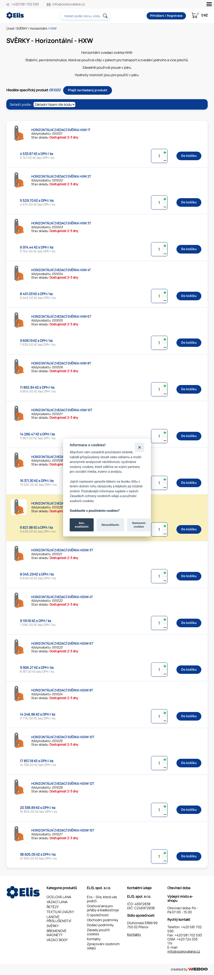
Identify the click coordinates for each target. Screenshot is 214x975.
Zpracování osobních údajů (103, 946)
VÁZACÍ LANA (57, 902)
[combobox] (85, 16)
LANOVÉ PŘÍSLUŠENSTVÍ (59, 918)
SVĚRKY (21, 28)
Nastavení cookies (138, 524)
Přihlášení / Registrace (166, 16)
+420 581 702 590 (25, 4)
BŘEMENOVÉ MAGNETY (57, 932)
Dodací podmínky (100, 925)
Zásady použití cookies (98, 932)
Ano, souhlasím (82, 524)
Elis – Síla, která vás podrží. (102, 899)
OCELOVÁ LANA (59, 897)
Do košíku (189, 155)
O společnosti (98, 915)
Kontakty (94, 939)
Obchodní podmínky (102, 920)
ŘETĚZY (53, 907)
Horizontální (38, 28)
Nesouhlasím (110, 524)
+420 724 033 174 (182, 941)
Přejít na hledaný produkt (87, 90)
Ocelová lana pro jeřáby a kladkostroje (103, 908)
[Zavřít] (139, 447)
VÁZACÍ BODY (57, 939)
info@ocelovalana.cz (68, 4)
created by (189, 969)
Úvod (10, 28)
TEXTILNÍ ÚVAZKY (60, 911)
